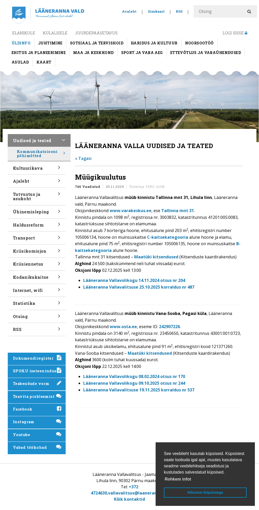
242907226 (169, 326)
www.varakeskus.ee (130, 210)
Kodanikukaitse (36, 279)
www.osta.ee (123, 326)
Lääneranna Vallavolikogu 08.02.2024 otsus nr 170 (134, 376)
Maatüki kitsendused (156, 257)
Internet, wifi (36, 292)
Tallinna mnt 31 (177, 210)
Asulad (20, 62)
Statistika (36, 305)
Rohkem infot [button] (178, 479)
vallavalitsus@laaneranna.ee (138, 493)
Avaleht (129, 11)
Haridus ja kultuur (154, 43)
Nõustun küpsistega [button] (205, 492)
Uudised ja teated (39, 142)
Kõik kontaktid (129, 499)
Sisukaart (156, 11)
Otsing (36, 318)
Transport (36, 239)
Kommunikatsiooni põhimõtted (41, 154)
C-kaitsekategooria (167, 237)
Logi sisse (235, 32)
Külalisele (55, 32)
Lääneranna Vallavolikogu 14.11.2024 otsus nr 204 (134, 280)
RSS (179, 11)
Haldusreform (36, 226)
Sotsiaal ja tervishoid (96, 43)
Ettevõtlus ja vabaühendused (205, 52)
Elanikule (23, 32)
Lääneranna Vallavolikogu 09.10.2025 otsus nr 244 (134, 383)
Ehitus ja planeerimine (39, 52)
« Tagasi (83, 158)
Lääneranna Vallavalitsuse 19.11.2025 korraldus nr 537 (138, 390)
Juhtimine (50, 43)
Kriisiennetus (36, 266)
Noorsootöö (199, 43)
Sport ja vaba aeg (142, 52)
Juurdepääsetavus (96, 32)
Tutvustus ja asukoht (36, 198)
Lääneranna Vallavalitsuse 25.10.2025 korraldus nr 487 (138, 287)
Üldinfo (21, 43)
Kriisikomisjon (36, 253)
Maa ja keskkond (93, 52)
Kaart (43, 62)
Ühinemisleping (36, 213)
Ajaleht (36, 183)
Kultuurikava (36, 169)
